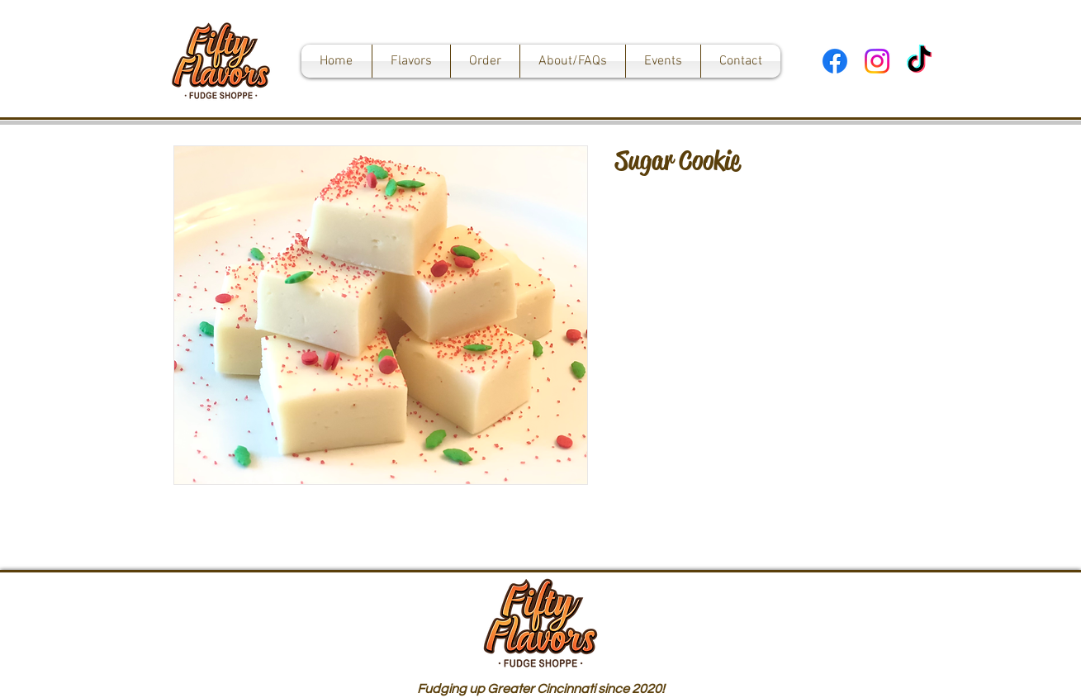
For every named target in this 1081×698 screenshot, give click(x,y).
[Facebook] (834, 61)
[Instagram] (877, 61)
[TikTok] (919, 61)
